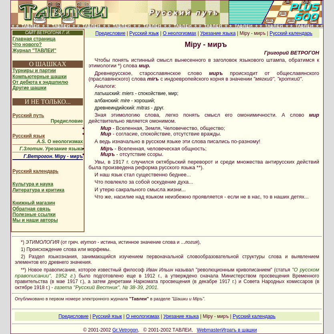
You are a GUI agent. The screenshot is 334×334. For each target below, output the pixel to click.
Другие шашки (29, 88)
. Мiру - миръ (53, 156)
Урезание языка (218, 33)
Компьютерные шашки (39, 76)
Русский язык (28, 136)
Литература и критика (38, 190)
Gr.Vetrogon (125, 330)
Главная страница (34, 39)
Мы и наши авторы (35, 220)
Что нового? (27, 44)
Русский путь (28, 115)
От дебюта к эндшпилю (40, 82)
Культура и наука (32, 184)
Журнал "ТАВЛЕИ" (34, 50)
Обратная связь (31, 209)
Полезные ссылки (34, 214)
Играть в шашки (239, 330)
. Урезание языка (51, 149)
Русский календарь (35, 171)
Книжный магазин (33, 203)
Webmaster (209, 330)
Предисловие (66, 121)
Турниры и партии (34, 70)
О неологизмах (60, 141)
